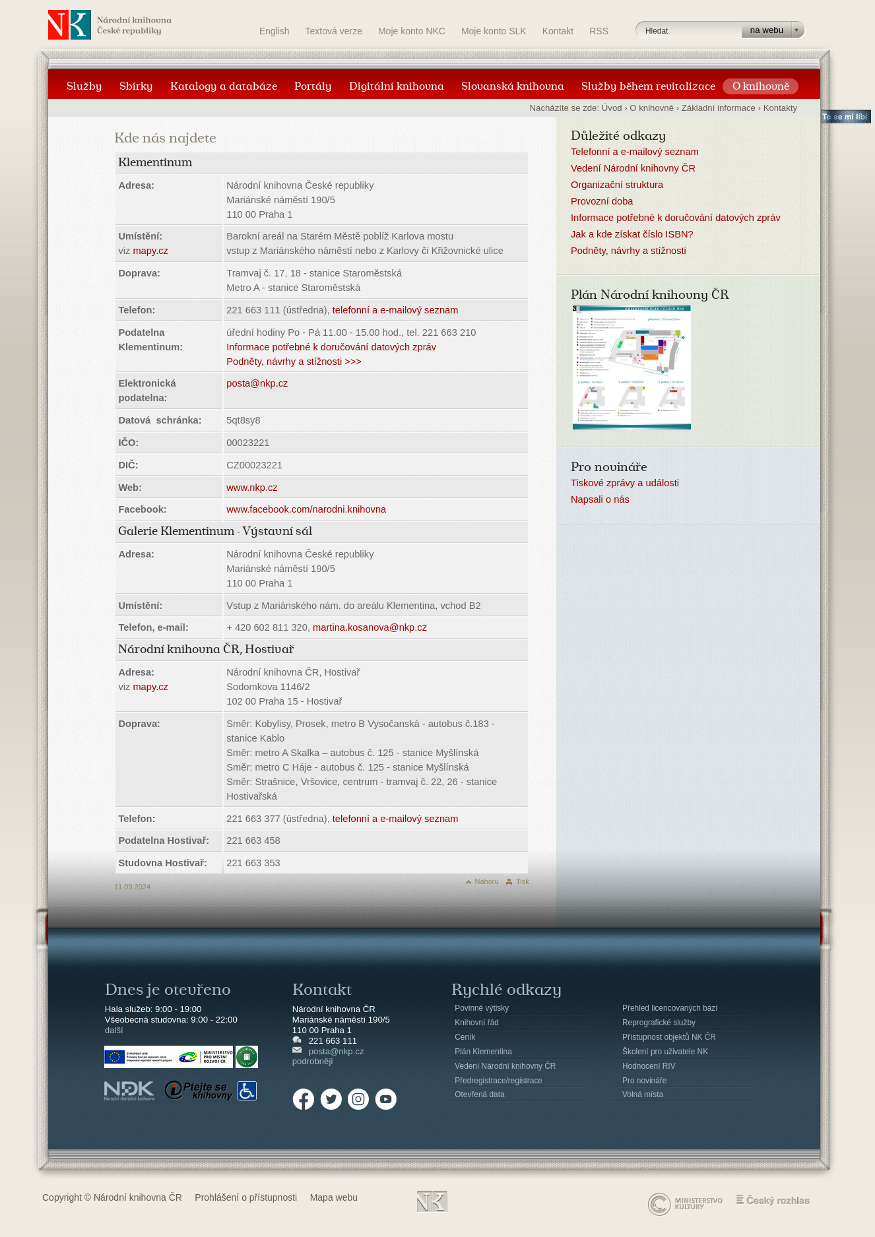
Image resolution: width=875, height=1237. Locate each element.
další (114, 1030)
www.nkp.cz (251, 487)
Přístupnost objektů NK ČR (669, 1037)
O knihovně (652, 108)
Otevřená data (479, 1094)
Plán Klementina (483, 1051)
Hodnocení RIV (649, 1066)
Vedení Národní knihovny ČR (633, 168)
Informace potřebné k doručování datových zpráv (331, 347)
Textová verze (334, 31)
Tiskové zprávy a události (625, 483)
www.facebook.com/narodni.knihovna (306, 509)
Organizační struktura (617, 184)
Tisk (522, 881)
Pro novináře (644, 1080)
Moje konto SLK (494, 31)
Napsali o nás (600, 499)
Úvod (612, 108)
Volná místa (642, 1094)
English (274, 31)
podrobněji (312, 1061)
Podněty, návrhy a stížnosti (628, 250)
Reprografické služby (659, 1022)
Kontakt (557, 31)
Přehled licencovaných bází (670, 1008)
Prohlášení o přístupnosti (246, 1197)
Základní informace (719, 108)
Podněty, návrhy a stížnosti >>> (294, 361)
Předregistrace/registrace (498, 1080)
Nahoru (487, 881)
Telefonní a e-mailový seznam (635, 151)
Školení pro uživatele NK (665, 1051)
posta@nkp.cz (257, 383)
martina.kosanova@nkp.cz (370, 627)
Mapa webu (334, 1197)
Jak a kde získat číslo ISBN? (632, 234)
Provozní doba (602, 201)
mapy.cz (150, 250)
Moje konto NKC (411, 31)
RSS (598, 31)
